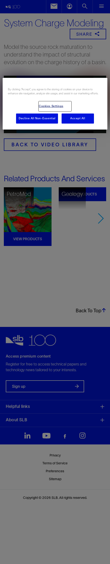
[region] (55, 104)
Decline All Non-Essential (37, 118)
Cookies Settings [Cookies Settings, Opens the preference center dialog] (51, 106)
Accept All (77, 118)
